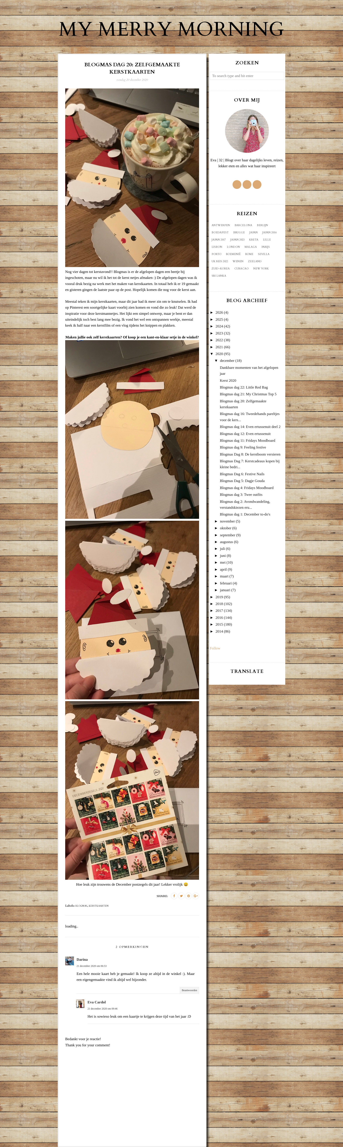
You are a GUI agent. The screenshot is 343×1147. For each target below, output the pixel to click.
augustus (226, 542)
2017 (219, 611)
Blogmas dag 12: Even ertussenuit (245, 434)
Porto (216, 254)
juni (223, 556)
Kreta (253, 239)
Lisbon (217, 247)
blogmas (81, 906)
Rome (249, 254)
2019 (219, 597)
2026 (219, 312)
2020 (219, 354)
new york (261, 268)
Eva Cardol (97, 1002)
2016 (219, 618)
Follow (215, 648)
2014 (219, 631)
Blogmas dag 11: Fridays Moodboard (247, 440)
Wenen (238, 261)
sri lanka (219, 276)
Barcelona (243, 225)
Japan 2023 (237, 239)
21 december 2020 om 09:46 (102, 1008)
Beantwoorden (189, 990)
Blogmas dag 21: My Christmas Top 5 (248, 394)
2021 (219, 347)
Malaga (251, 247)
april (223, 569)
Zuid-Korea (221, 268)
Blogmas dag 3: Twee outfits (241, 495)
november (227, 521)
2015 (219, 624)
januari (225, 590)
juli (222, 549)
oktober (225, 528)
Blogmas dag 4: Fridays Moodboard (247, 488)
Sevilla (264, 254)
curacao (241, 268)
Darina (82, 959)
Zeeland (255, 261)
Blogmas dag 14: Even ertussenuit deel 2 (250, 427)
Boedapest (220, 232)
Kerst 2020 (228, 380)
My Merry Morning (171, 29)
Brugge (239, 232)
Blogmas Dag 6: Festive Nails (242, 474)
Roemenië (233, 254)
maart (224, 576)
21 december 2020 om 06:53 (92, 966)
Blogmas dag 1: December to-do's (245, 514)
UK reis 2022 (220, 261)
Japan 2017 (219, 239)
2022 (219, 340)
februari (226, 583)
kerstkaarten (99, 906)
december (227, 361)
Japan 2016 (269, 232)
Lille (267, 239)
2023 (219, 333)
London (233, 247)
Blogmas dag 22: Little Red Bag (244, 387)
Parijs (265, 247)
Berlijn (262, 225)
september (227, 535)
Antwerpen (221, 225)
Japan (253, 232)
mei (223, 562)
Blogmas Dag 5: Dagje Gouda (242, 481)
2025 (219, 319)
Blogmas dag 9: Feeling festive (243, 447)
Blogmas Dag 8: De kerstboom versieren (250, 454)
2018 (219, 604)
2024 (219, 326)
